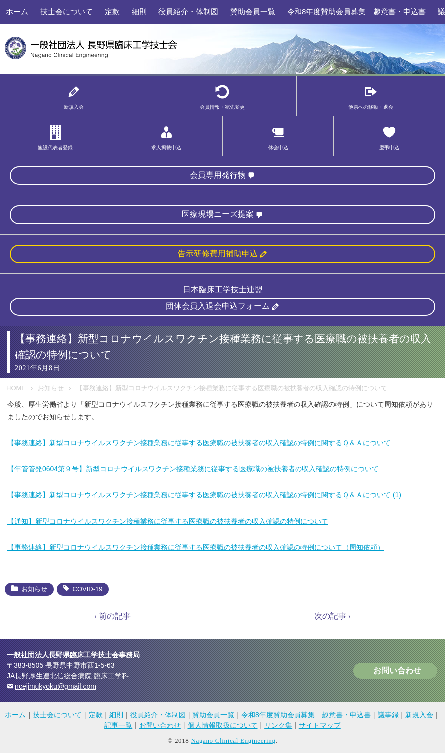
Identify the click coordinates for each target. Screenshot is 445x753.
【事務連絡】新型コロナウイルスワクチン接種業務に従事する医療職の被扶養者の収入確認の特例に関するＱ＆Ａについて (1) (204, 495)
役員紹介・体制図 (188, 11)
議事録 (388, 715)
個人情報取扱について (223, 725)
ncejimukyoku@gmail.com (55, 686)
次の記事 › (332, 616)
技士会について (66, 11)
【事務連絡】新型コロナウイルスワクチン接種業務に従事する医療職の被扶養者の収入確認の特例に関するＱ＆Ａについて (199, 443)
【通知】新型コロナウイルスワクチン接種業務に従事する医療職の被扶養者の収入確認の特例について (167, 521)
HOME (16, 388)
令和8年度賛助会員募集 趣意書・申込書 (356, 11)
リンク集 (278, 725)
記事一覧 (118, 725)
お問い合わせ (397, 670)
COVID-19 (88, 589)
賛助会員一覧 (252, 11)
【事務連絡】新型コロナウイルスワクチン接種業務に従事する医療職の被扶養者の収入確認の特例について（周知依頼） (195, 547)
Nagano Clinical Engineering (233, 740)
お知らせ (51, 388)
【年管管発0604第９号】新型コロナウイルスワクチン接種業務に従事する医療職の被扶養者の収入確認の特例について (193, 469)
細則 (139, 11)
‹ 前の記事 (112, 616)
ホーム (17, 11)
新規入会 (419, 715)
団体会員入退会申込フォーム (218, 306)
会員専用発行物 (218, 175)
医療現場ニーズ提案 (218, 214)
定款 (112, 11)
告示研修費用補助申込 (218, 253)
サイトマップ (320, 725)
